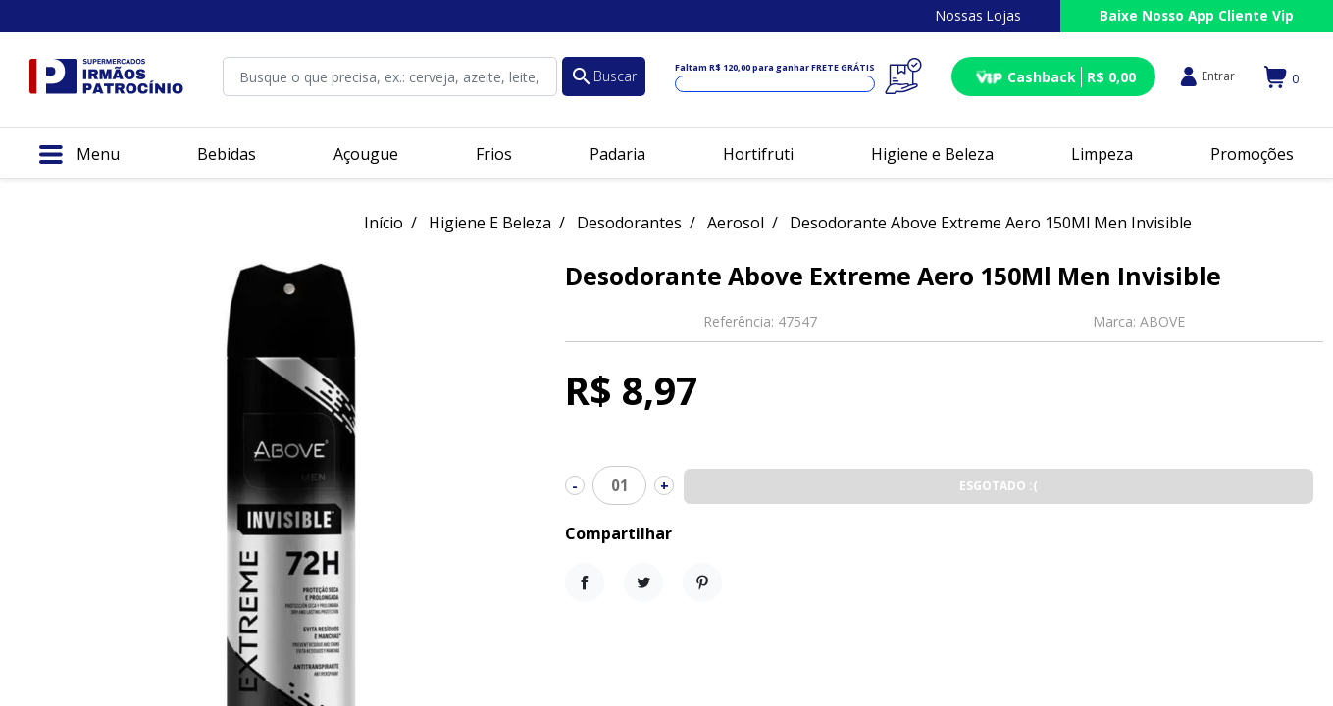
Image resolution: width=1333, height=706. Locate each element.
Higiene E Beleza (490, 222)
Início (383, 222)
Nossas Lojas (978, 15)
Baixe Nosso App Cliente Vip (1197, 15)
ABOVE (1162, 321)
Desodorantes (629, 222)
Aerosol (735, 222)
